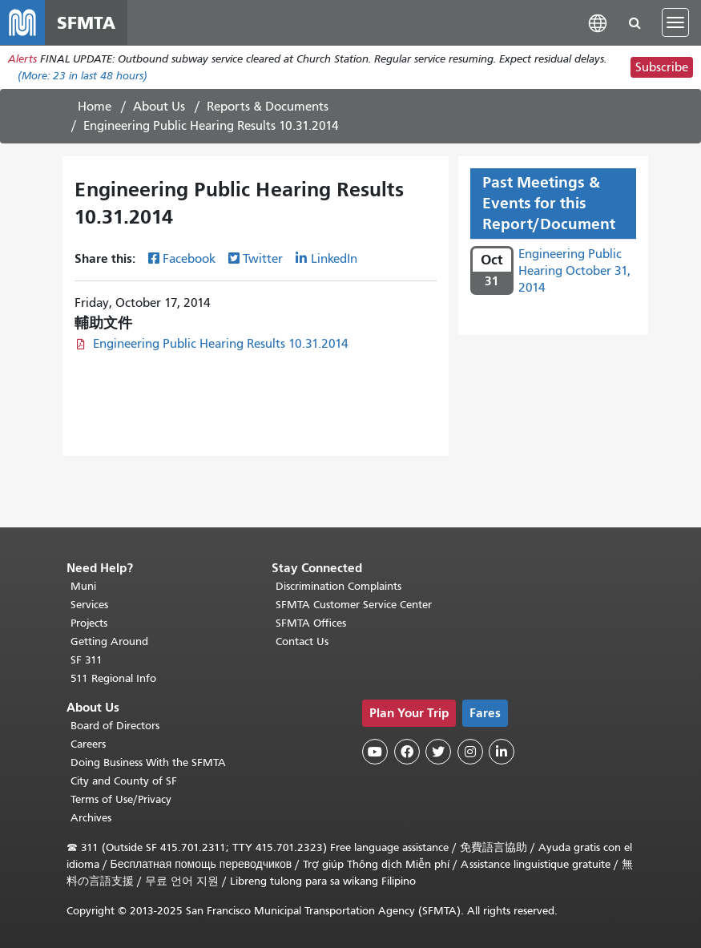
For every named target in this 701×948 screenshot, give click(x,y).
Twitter (263, 259)
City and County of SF (124, 781)
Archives (91, 818)
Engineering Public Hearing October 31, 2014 (574, 271)
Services (89, 604)
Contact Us (302, 641)
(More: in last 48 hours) (82, 76)
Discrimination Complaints (338, 586)
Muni (83, 586)
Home (94, 106)
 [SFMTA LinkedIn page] (501, 751)
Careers (88, 744)
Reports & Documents (267, 106)
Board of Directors (115, 725)
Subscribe (661, 67)
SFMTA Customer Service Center (354, 604)
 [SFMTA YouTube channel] (375, 751)
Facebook (189, 259)
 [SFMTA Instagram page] (470, 751)
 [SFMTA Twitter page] (438, 751)
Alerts (22, 59)
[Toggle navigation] (675, 22)
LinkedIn (334, 259)
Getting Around (109, 641)
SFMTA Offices (311, 623)
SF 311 (87, 660)
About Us (159, 106)
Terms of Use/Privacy (121, 799)
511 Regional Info (113, 678)
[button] (597, 22)
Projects (89, 623)
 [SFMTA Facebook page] (407, 751)
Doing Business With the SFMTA (148, 762)
